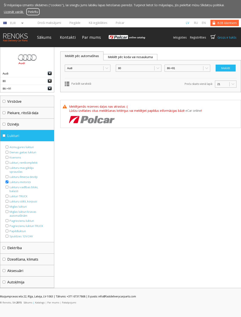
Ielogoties (180, 37)
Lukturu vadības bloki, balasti (23, 189)
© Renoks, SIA (8, 302)
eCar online (193, 111)
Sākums (44, 37)
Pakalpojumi (69, 302)
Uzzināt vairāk (14, 12)
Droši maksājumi (49, 23)
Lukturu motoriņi (20, 182)
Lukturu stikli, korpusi (23, 201)
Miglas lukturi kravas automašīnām (22, 214)
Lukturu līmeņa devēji (23, 177)
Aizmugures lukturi (21, 147)
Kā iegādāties (98, 23)
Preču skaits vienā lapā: (199, 84)
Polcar (120, 23)
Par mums (91, 37)
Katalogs (40, 302)
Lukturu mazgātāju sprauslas (21, 170)
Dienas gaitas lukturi (22, 152)
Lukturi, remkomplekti (23, 163)
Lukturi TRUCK (18, 196)
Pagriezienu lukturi (21, 221)
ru (196, 23)
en (204, 23)
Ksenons (15, 157)
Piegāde (74, 23)
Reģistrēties (198, 37)
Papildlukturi (17, 231)
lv (187, 23)
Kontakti (68, 37)
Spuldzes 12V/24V (21, 236)
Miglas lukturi (18, 206)
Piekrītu (33, 12)
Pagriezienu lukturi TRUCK (26, 226)
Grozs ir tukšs (227, 37)
